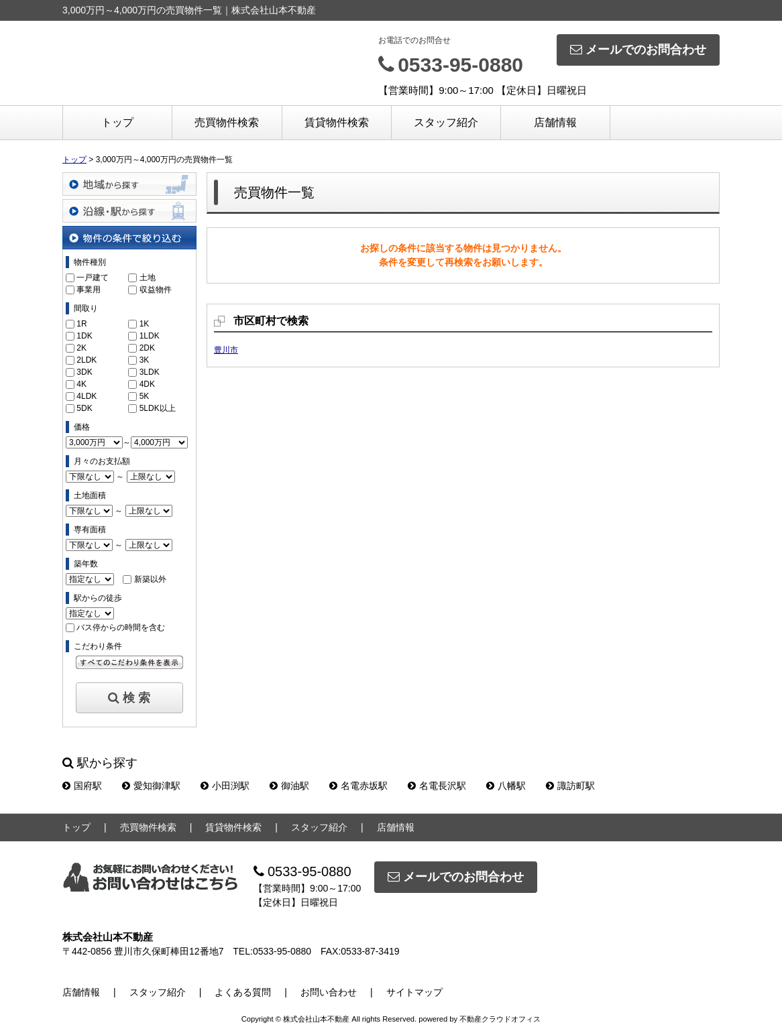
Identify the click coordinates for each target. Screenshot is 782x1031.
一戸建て (92, 277)
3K (144, 360)
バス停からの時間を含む (120, 627)
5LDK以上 (157, 408)
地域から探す (129, 184)
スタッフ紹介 (446, 122)
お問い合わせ (328, 992)
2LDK (86, 360)
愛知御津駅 (151, 785)
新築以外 (150, 579)
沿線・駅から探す (129, 211)
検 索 (129, 698)
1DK (84, 336)
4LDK (86, 396)
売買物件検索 (226, 122)
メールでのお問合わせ (638, 49)
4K (81, 384)
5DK (84, 408)
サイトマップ (414, 992)
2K (81, 348)
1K (144, 323)
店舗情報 (555, 122)
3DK (84, 372)
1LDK (149, 336)
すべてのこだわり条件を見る (129, 662)
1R (81, 323)
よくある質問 (243, 992)
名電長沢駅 (437, 785)
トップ (117, 122)
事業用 (88, 289)
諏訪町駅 (570, 785)
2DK (147, 348)
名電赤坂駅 (358, 785)
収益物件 (155, 289)
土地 (147, 277)
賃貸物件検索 (336, 122)
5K (144, 396)
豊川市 (226, 350)
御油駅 (289, 785)
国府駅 (82, 785)
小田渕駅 (225, 785)
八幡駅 (506, 785)
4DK (147, 384)
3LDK (149, 372)
